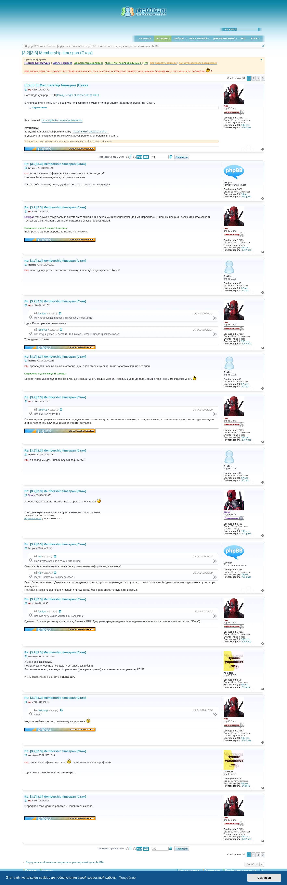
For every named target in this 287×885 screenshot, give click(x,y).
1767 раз (246, 127)
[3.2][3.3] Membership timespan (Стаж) (57, 53)
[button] (263, 78)
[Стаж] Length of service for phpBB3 (77, 95)
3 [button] (258, 78)
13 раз (245, 290)
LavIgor (42, 313)
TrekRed (42, 329)
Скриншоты (40, 107)
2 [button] (253, 78)
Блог (254, 38)
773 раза (246, 533)
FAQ (243, 38)
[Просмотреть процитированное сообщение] (60, 313)
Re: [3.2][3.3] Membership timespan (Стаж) (55, 164)
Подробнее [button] (127, 877)
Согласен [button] (264, 877)
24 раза (246, 687)
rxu (39, 556)
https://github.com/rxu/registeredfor (62, 120)
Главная (145, 38)
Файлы (179, 38)
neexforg (43, 710)
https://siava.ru (32, 518)
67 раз (244, 288)
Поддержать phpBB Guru (110, 157)
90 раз (244, 685)
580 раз (245, 125)
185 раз (245, 531)
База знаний (198, 38)
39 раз (244, 194)
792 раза (246, 197)
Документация (224, 38)
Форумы (162, 38)
